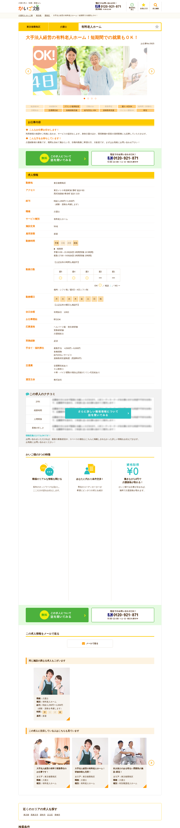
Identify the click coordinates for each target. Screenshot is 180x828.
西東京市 (34, 709)
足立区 (50, 709)
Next (151, 657)
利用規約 (61, 780)
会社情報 (25, 780)
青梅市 (57, 709)
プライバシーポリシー (103, 780)
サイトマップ (135, 780)
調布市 (43, 709)
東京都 (26, 709)
